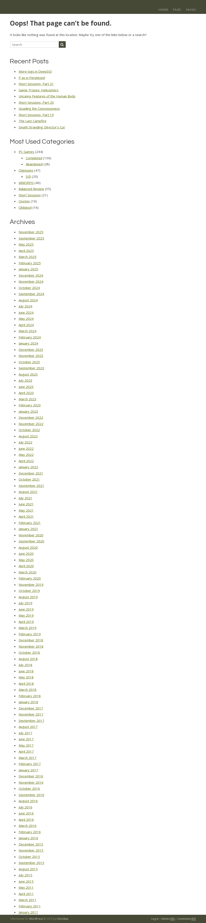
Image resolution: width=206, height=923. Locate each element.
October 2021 (29, 479)
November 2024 (31, 281)
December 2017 (31, 708)
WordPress (36, 919)
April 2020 (26, 566)
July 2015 (25, 875)
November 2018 (31, 646)
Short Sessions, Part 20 (36, 102)
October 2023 (29, 362)
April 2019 (26, 621)
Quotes (24, 201)
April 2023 (26, 393)
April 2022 (26, 461)
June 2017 (26, 739)
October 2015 (29, 856)
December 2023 (31, 349)
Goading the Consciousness (39, 108)
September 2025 (31, 238)
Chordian (62, 919)
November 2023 (31, 355)
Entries (168, 919)
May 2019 (26, 615)
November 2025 (31, 232)
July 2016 (25, 807)
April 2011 (26, 894)
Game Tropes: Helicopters (39, 90)
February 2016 (30, 832)
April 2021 (26, 516)
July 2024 (25, 306)
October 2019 (29, 590)
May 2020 (26, 560)
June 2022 (26, 448)
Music (191, 9)
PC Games (26, 151)
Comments (186, 919)
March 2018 (27, 689)
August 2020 (28, 547)
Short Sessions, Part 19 (36, 115)
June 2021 (26, 504)
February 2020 (30, 578)
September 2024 (31, 294)
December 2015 (31, 844)
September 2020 (31, 541)
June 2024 (26, 312)
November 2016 (31, 782)
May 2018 (26, 677)
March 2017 (27, 757)
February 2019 (30, 634)
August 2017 (28, 726)
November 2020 (31, 535)
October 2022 (29, 430)
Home (163, 9)
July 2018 (25, 665)
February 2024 (30, 337)
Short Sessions (30, 195)
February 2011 (30, 906)
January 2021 (28, 529)
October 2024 (29, 288)
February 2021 (30, 523)
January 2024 (28, 343)
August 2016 (28, 801)
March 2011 (27, 900)
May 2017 (26, 745)
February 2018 (30, 696)
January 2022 (28, 467)
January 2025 (28, 269)
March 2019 (27, 628)
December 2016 (31, 776)
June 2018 (26, 671)
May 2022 (26, 454)
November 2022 (31, 424)
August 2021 (28, 491)
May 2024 (26, 318)
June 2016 (26, 813)
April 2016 (26, 819)
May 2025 (26, 244)
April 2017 (26, 751)
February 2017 (30, 764)
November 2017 (31, 714)
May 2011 (26, 887)
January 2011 (28, 912)
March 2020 (27, 572)
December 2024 (31, 275)
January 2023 (28, 411)
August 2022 (28, 436)
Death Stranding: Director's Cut (42, 127)
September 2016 (31, 795)
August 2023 (28, 374)
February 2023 (30, 405)
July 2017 (25, 733)
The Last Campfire (32, 121)
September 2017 (31, 720)
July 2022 (25, 442)
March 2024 (27, 331)
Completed (34, 158)
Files (177, 9)
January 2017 (28, 770)
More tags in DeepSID (35, 71)
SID (28, 176)
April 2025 (26, 250)
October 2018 (29, 652)
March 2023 (27, 399)
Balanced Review (31, 189)
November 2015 (31, 850)
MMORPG (26, 183)
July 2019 (25, 603)
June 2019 (26, 609)
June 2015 (26, 881)
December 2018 (31, 640)
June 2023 (26, 386)
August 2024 (28, 300)
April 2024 (26, 325)
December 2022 (31, 417)
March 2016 (27, 825)
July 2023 (25, 380)
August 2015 (28, 869)
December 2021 (31, 473)
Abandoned (34, 164)
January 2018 (28, 702)
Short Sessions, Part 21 (36, 84)
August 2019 (28, 597)
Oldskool (25, 207)
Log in (155, 919)
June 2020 (26, 553)
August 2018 (28, 659)
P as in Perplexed (32, 78)
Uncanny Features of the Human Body (47, 96)
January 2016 (28, 838)
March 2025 (27, 257)
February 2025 (30, 263)
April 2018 (26, 683)
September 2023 (31, 368)
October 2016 (29, 788)
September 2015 (31, 863)
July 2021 (25, 498)
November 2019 (31, 584)
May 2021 (26, 510)
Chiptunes (26, 170)
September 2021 (31, 485)
